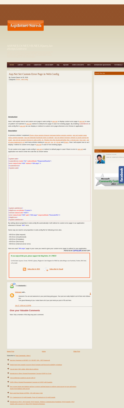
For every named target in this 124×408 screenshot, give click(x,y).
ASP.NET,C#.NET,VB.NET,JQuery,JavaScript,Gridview (30, 47)
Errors (18, 79)
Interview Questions (102, 65)
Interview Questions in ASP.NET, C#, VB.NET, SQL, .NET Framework (30, 360)
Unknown (18, 292)
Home (12, 65)
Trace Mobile (15, 69)
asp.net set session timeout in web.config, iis (28, 140)
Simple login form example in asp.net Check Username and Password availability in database (36, 364)
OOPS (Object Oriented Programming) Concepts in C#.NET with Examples (31, 382)
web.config (24, 79)
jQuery (66, 142)
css (52, 142)
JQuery (66, 65)
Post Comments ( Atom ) (23, 355)
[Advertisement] (79, 25)
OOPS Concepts (78, 65)
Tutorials (118, 65)
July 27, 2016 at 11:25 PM (23, 305)
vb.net (58, 142)
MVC (89, 65)
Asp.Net (20, 65)
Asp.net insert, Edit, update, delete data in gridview (24, 369)
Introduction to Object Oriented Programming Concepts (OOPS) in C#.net (30, 373)
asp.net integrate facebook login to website (39, 138)
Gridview (37, 65)
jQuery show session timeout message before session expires (50, 135)
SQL (58, 65)
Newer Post (10, 351)
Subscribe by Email (53, 269)
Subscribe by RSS (31, 269)
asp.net (54, 121)
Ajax (28, 65)
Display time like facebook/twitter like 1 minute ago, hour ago (65, 140)
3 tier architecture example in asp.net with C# (22, 378)
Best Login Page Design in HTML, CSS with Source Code (26, 393)
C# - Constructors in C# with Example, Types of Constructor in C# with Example (32, 397)
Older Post (76, 351)
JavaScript (49, 65)
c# (54, 142)
